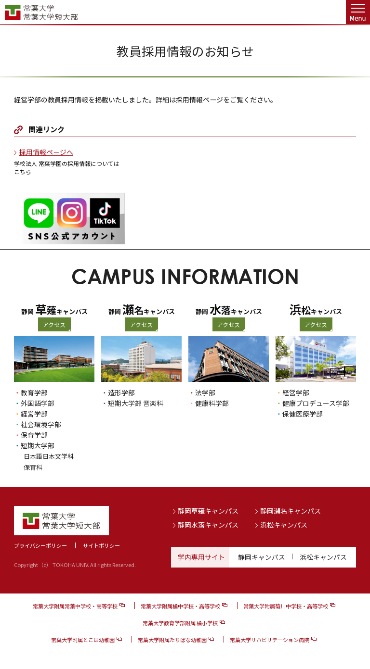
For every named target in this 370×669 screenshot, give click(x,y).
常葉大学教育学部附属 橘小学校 (180, 622)
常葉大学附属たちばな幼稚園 (172, 639)
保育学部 (34, 435)
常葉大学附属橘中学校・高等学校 (180, 605)
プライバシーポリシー (40, 544)
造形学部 (121, 392)
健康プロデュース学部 (315, 403)
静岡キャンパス (261, 556)
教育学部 (34, 392)
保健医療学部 (302, 413)
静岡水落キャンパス (208, 523)
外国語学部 (37, 403)
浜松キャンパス (283, 523)
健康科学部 (212, 403)
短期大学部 (37, 445)
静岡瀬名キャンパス (290, 509)
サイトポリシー (101, 544)
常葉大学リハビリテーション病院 (269, 639)
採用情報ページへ (46, 152)
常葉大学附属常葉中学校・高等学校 (75, 605)
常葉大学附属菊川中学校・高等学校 (285, 605)
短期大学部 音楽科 (135, 403)
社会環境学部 (41, 424)
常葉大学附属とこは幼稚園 (83, 639)
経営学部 (34, 413)
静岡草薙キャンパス (208, 509)
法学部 (205, 392)
